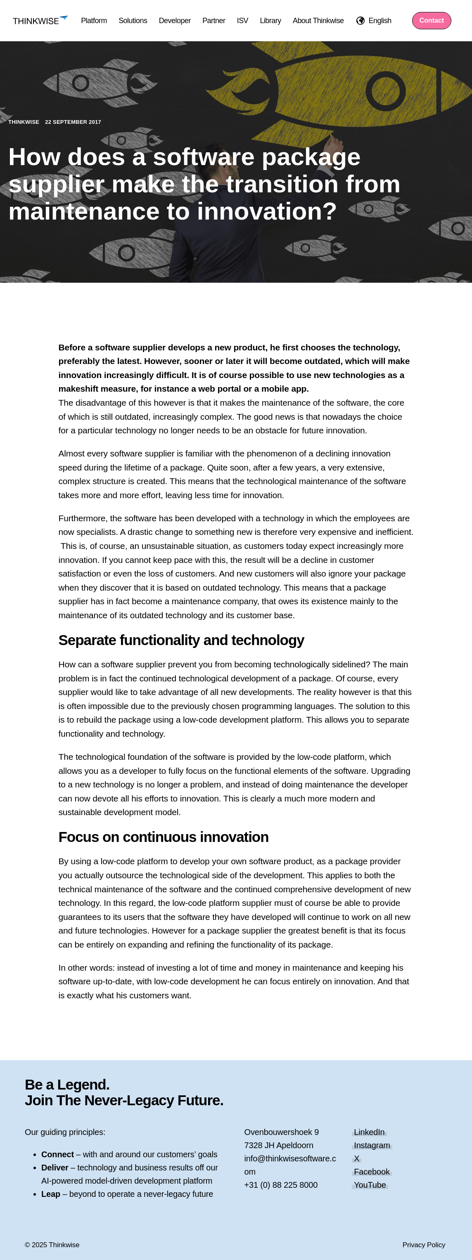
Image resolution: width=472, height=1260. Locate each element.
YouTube (370, 1184)
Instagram (372, 1145)
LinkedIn (369, 1132)
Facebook (372, 1171)
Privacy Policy (424, 1245)
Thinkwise (24, 122)
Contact (432, 20)
